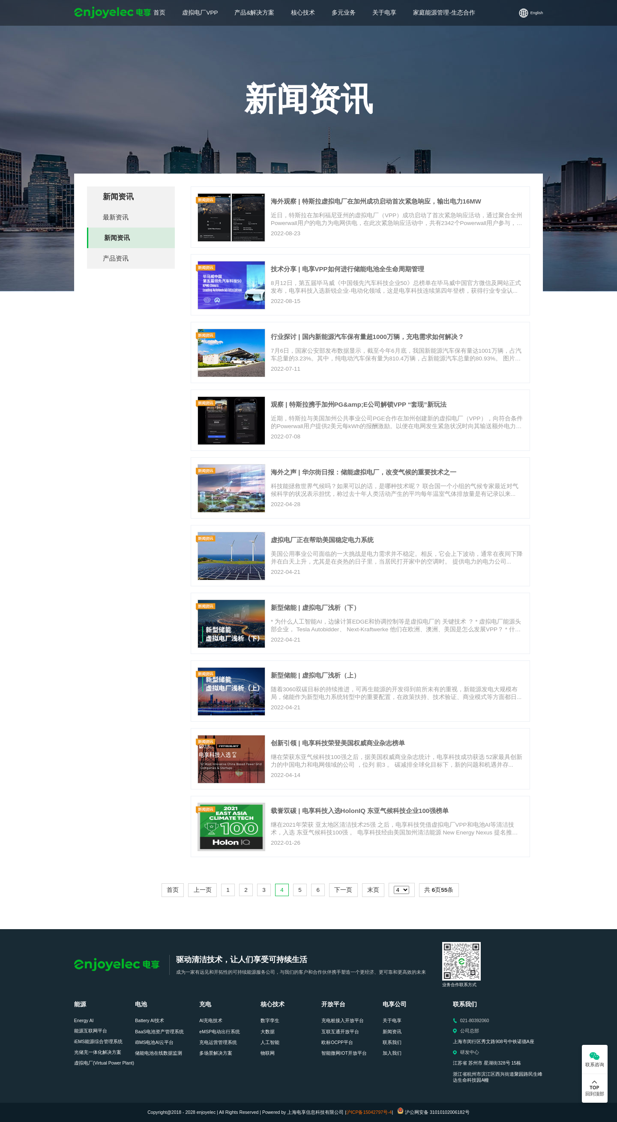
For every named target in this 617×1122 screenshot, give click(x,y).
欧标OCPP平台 (337, 1042)
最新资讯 (116, 217)
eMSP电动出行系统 (219, 1031)
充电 (205, 1004)
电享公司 (395, 1004)
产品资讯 (116, 258)
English (536, 13)
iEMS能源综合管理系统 (98, 1041)
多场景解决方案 (215, 1053)
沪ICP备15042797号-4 (369, 1112)
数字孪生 (270, 1020)
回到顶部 (594, 1093)
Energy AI (84, 1020)
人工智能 (270, 1042)
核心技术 (273, 1004)
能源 (80, 1004)
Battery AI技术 (149, 1020)
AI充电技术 (210, 1020)
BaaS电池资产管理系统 (159, 1031)
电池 (141, 1004)
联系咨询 (594, 1064)
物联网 (268, 1053)
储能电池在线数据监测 (158, 1053)
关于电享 (392, 1020)
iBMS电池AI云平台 (154, 1042)
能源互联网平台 (90, 1030)
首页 (173, 890)
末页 (373, 890)
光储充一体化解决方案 (97, 1052)
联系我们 (392, 1042)
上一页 (203, 890)
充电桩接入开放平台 (342, 1020)
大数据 (268, 1031)
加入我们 (392, 1053)
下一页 (343, 890)
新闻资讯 (117, 237)
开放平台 (333, 1004)
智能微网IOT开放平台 (344, 1053)
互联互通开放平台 (340, 1031)
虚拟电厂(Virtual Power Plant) (104, 1062)
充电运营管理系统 (218, 1042)
